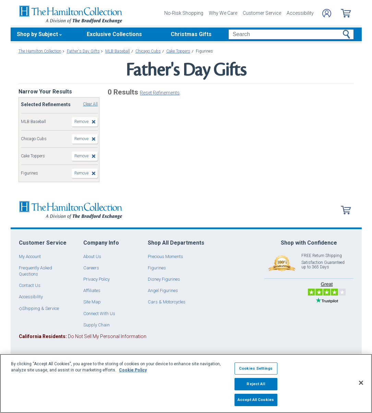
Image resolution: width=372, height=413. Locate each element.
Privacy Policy (96, 279)
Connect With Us (99, 313)
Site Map (92, 301)
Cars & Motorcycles (166, 301)
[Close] (361, 382)
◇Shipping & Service (39, 308)
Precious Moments (165, 256)
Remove (81, 121)
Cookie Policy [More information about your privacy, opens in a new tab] (133, 370)
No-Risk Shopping (183, 13)
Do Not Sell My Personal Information (82, 336)
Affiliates (91, 290)
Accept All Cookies (256, 399)
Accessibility (300, 13)
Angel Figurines (163, 290)
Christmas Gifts (191, 34)
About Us (92, 256)
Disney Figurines (164, 279)
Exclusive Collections (114, 34)
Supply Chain (96, 324)
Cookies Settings (256, 368)
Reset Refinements (160, 93)
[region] (186, 383)
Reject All (256, 383)
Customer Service (262, 13)
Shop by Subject (37, 34)
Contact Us (29, 285)
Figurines (157, 267)
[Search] (290, 34)
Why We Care (223, 13)
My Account (30, 256)
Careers (91, 267)
